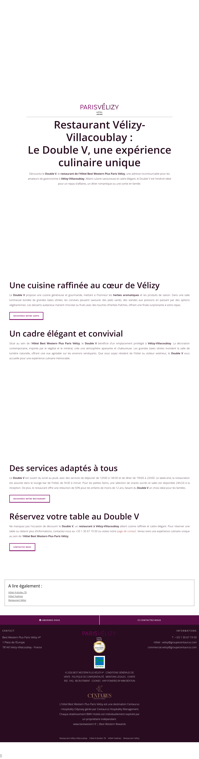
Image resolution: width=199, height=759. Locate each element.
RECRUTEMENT (82, 680)
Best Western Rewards (112, 724)
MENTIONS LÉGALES (116, 676)
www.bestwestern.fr (85, 724)
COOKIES (96, 680)
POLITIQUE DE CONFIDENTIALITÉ (88, 676)
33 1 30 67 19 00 (187, 637)
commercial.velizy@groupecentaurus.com (172, 647)
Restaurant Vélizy (17, 600)
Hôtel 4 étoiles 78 (17, 592)
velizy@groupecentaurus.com (30, 81)
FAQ (71, 680)
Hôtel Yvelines (15, 596)
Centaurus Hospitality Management (118, 709)
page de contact (126, 531)
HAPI (104, 680)
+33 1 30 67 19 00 (24, 76)
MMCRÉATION (128, 680)
